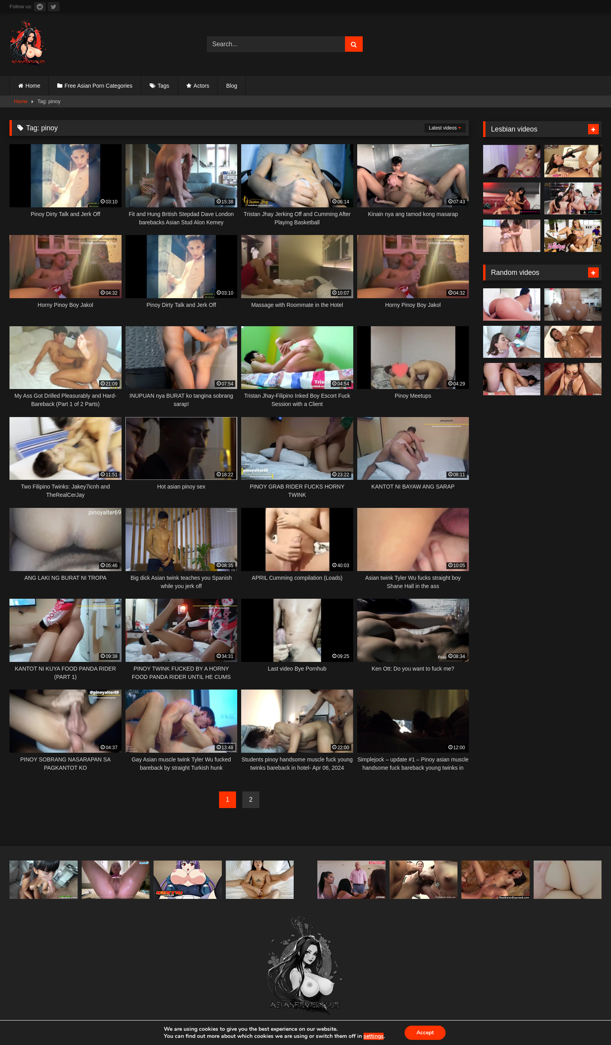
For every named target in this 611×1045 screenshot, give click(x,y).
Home (33, 86)
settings (374, 1036)
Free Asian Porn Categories (99, 86)
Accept (425, 1032)
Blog (231, 86)
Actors (201, 86)
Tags (163, 86)
